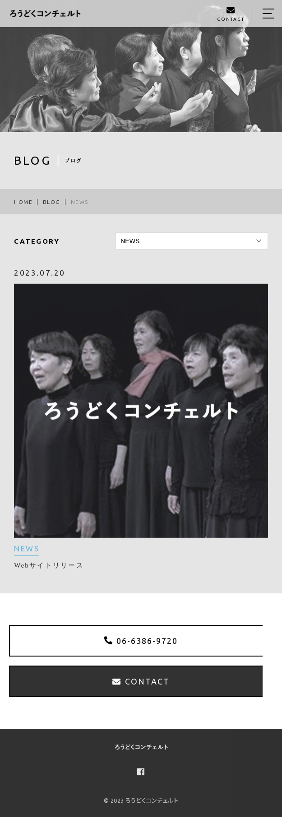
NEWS (26, 553)
